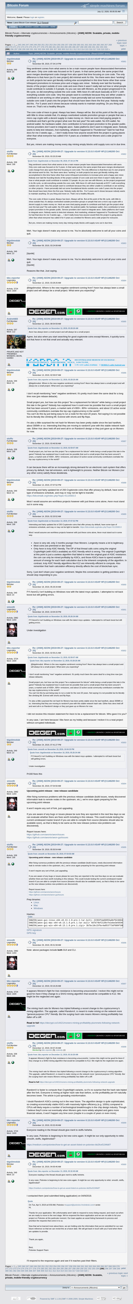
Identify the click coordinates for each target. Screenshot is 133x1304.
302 (35, 49)
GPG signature (34, 930)
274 (26, 47)
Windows (38, 908)
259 (74, 45)
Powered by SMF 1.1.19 (50, 1299)
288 (82, 47)
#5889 (123, 514)
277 (38, 47)
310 (67, 49)
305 (47, 49)
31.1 (39, 23)
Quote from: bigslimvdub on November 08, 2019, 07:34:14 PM (53, 161)
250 (39, 45)
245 (19, 45)
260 (78, 45)
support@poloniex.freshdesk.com (79, 1205)
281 (54, 47)
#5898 (123, 1047)
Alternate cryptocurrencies (34, 33)
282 (58, 47)
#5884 (123, 281)
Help (21, 27)
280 (50, 47)
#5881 (123, 61)
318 (98, 49)
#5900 (123, 1164)
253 (51, 45)
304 (43, 49)
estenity (59, 1050)
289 (85, 47)
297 (16, 49)
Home (13, 27)
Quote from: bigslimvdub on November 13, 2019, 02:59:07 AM (53, 448)
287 (78, 47)
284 (66, 47)
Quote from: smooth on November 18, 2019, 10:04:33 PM (51, 749)
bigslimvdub (13, 59)
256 (63, 45)
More (53, 27)
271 (15, 47)
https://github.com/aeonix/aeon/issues (46, 834)
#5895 (123, 847)
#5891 (123, 610)
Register (44, 27)
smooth (11, 607)
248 (31, 45)
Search (28, 27)
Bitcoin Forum (12, 33)
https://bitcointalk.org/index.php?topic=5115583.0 (51, 495)
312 (75, 49)
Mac (36, 905)
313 (79, 49)
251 (43, 45)
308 (59, 49)
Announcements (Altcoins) (63, 33)
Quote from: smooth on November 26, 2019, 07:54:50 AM (51, 854)
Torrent (45, 23)
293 (101, 47)
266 (102, 45)
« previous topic (121, 41)
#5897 (123, 984)
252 (47, 45)
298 (20, 49)
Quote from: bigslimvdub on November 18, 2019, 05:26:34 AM (53, 616)
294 (105, 47)
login (32, 17)
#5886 (123, 373)
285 (70, 47)
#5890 (123, 585)
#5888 (123, 483)
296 (12, 49)
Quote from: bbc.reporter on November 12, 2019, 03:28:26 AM (53, 328)
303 (39, 49)
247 (27, 45)
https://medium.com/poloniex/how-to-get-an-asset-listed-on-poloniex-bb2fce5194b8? (69, 1144)
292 (97, 47)
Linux (36, 902)
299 (24, 49)
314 (83, 49)
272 (18, 47)
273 (22, 47)
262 (86, 45)
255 (59, 45)
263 (90, 45)
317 (94, 49)
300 (27, 49)
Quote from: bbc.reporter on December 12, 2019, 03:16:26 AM (53, 1055)
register (40, 17)
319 (102, 49)
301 (31, 49)
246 (23, 45)
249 (35, 45)
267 (106, 45)
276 (34, 47)
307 (55, 49)
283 (62, 47)
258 (70, 45)
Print (123, 49)
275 (30, 47)
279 (46, 47)
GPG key (31, 933)
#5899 (123, 1123)
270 (11, 47)
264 (94, 45)
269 (7, 47)
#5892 (123, 651)
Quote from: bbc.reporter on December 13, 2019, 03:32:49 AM (53, 1171)
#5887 (123, 441)
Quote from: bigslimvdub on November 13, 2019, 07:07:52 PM (53, 521)
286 (74, 47)
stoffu (10, 151)
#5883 (123, 243)
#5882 (123, 154)
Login (36, 27)
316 (91, 49)
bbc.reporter (13, 278)
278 (42, 47)
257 (66, 45)
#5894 (123, 784)
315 (87, 49)
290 (89, 47)
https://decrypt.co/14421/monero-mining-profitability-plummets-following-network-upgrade (77, 1082)
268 (110, 45)
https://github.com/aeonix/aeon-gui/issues (47, 837)
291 (93, 47)
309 (63, 49)
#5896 (123, 943)
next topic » (123, 44)
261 (82, 45)
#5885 (123, 321)
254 (55, 45)
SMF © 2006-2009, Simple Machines (77, 1299)
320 (106, 49)
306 (51, 49)
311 (71, 49)
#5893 (123, 742)
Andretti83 (12, 319)
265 (98, 45)
